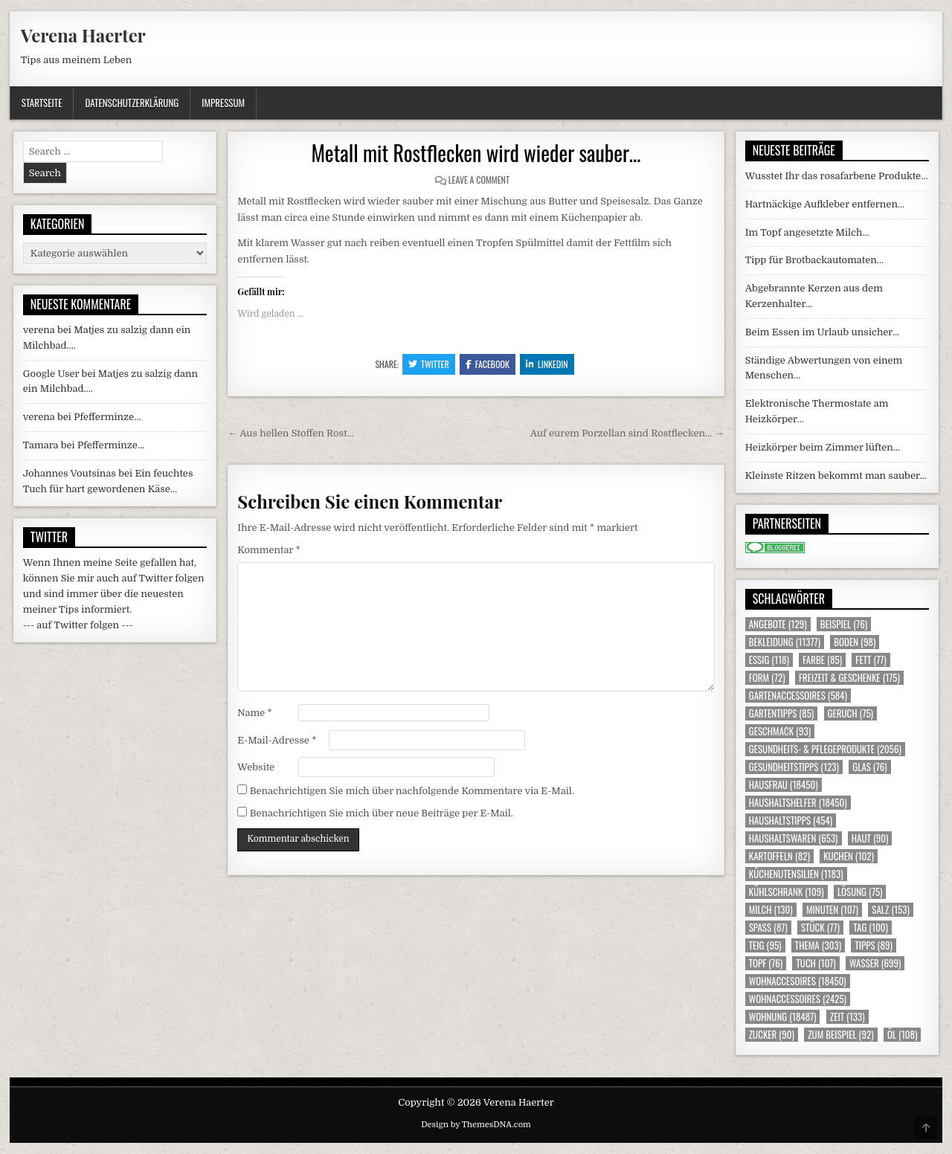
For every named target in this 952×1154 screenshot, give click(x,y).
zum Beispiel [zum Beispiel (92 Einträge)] (840, 1035)
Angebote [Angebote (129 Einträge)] (778, 624)
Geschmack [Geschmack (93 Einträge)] (780, 731)
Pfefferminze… (107, 416)
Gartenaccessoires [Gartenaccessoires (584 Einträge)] (798, 696)
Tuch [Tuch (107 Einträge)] (815, 963)
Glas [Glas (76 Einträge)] (869, 767)
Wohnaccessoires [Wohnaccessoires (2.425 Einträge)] (797, 999)
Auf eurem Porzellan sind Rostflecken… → (627, 433)
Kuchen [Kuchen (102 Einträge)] (848, 856)
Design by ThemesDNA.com (476, 1124)
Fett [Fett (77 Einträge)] (870, 660)
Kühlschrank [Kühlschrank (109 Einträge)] (786, 892)
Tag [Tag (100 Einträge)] (870, 928)
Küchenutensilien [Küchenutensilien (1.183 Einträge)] (796, 874)
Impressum (223, 102)
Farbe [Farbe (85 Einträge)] (822, 660)
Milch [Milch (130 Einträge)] (771, 910)
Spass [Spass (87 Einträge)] (768, 928)
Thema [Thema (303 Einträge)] (818, 945)
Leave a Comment (478, 179)
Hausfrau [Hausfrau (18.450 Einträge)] (783, 785)
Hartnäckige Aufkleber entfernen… (825, 204)
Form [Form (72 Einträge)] (767, 678)
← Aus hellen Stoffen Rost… (291, 433)
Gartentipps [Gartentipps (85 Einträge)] (781, 713)
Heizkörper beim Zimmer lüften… (822, 447)
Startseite (42, 102)
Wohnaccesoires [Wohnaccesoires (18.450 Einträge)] (797, 981)
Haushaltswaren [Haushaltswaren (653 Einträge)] (793, 838)
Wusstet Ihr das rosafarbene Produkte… (836, 175)
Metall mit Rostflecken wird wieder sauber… (475, 153)
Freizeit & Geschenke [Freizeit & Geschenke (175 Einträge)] (849, 678)
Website (255, 767)
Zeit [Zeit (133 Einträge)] (847, 1017)
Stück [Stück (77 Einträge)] (820, 928)
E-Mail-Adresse (276, 740)
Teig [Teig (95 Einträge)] (765, 945)
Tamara (41, 445)
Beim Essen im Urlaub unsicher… (822, 332)
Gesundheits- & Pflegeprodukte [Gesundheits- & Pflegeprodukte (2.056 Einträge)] (825, 749)
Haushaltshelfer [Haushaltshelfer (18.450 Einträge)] (798, 803)
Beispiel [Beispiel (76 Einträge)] (843, 624)
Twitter (428, 364)
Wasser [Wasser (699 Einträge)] (875, 963)
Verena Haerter (83, 35)
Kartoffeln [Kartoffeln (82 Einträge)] (779, 856)
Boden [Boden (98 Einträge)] (854, 642)
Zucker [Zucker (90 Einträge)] (771, 1035)
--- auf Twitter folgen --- (78, 625)
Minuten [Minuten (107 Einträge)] (832, 910)
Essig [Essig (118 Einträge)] (769, 660)
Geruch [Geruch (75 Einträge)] (850, 713)
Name (254, 712)
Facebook (487, 364)
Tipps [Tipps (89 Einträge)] (873, 945)
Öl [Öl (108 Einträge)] (902, 1035)
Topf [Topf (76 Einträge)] (765, 963)
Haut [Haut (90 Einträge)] (870, 838)
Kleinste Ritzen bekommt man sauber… (836, 475)
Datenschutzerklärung (131, 102)
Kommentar (268, 549)
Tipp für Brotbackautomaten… (814, 259)
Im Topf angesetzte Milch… (807, 232)
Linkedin (547, 364)
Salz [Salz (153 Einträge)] (891, 910)
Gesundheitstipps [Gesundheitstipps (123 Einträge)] (794, 767)
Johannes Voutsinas (69, 473)
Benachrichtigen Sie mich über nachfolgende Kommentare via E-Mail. (412, 790)
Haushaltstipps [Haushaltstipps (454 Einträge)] (790, 820)
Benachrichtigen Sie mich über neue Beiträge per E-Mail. (381, 813)
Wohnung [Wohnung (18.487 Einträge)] (783, 1017)
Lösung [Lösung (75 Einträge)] (860, 892)
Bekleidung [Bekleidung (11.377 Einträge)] (784, 642)
